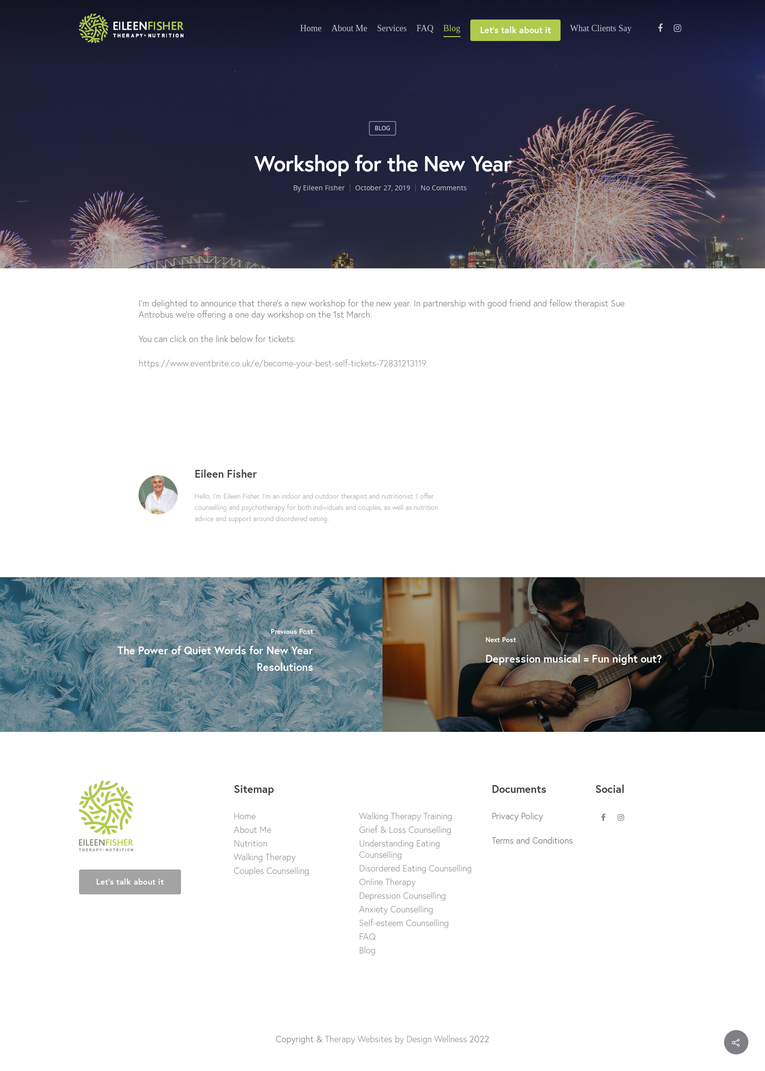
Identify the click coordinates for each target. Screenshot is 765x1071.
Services (392, 28)
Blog (452, 28)
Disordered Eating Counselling (415, 868)
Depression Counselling (402, 895)
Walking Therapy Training (405, 816)
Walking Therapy (265, 857)
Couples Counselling (271, 870)
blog (382, 128)
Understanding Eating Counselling (399, 849)
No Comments (444, 187)
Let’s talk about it (515, 30)
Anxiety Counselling (396, 909)
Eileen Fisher (324, 187)
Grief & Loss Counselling (405, 829)
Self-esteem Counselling (404, 923)
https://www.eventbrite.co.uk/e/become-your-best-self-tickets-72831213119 (282, 363)
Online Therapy (387, 882)
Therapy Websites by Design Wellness (396, 1039)
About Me (349, 28)
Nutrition (250, 843)
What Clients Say (601, 28)
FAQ (425, 28)
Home (311, 28)
